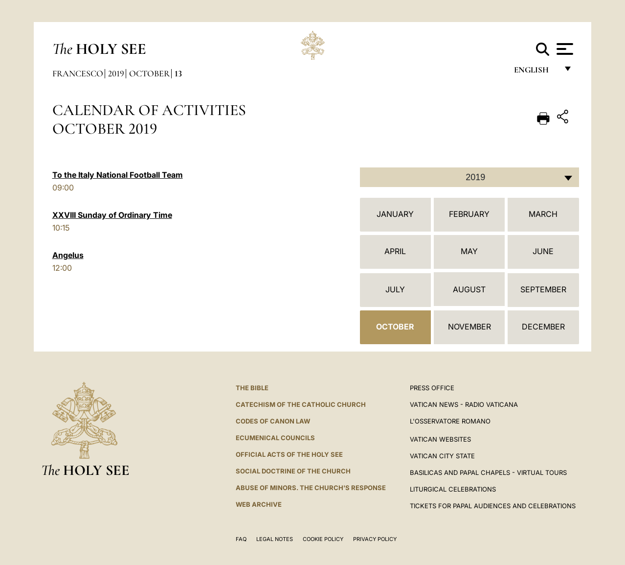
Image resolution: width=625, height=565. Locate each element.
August (469, 289)
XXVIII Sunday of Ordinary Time (112, 215)
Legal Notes (274, 539)
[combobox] (469, 177)
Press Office (432, 388)
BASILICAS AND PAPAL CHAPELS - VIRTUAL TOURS (488, 472)
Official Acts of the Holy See (289, 454)
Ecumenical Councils (275, 438)
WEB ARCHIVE (259, 504)
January (395, 214)
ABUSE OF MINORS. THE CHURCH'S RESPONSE (311, 488)
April (395, 251)
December (543, 326)
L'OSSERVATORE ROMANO (450, 421)
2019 (116, 73)
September (543, 289)
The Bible (252, 388)
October (149, 73)
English (535, 72)
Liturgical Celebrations (453, 489)
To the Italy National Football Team (117, 175)
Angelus (68, 255)
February (469, 214)
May (469, 251)
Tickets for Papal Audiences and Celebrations (493, 506)
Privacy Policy (375, 539)
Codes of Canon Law (273, 421)
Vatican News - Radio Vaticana (464, 404)
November (469, 326)
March (543, 214)
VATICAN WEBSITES (440, 439)
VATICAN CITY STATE (442, 456)
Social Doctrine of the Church (293, 471)
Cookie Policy (323, 539)
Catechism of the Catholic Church (301, 404)
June (543, 251)
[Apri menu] (563, 49)
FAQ (241, 539)
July (395, 289)
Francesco (77, 73)
